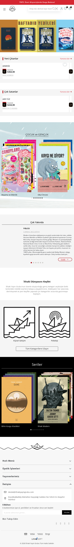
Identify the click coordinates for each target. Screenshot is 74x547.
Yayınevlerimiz (37, 476)
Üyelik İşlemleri (37, 468)
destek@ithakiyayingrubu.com (21, 492)
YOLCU (26, 228)
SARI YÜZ (9, 99)
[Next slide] (71, 71)
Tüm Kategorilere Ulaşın (37, 348)
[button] (31, 197)
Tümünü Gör (66, 59)
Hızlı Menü (37, 460)
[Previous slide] (4, 71)
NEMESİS (9, 66)
